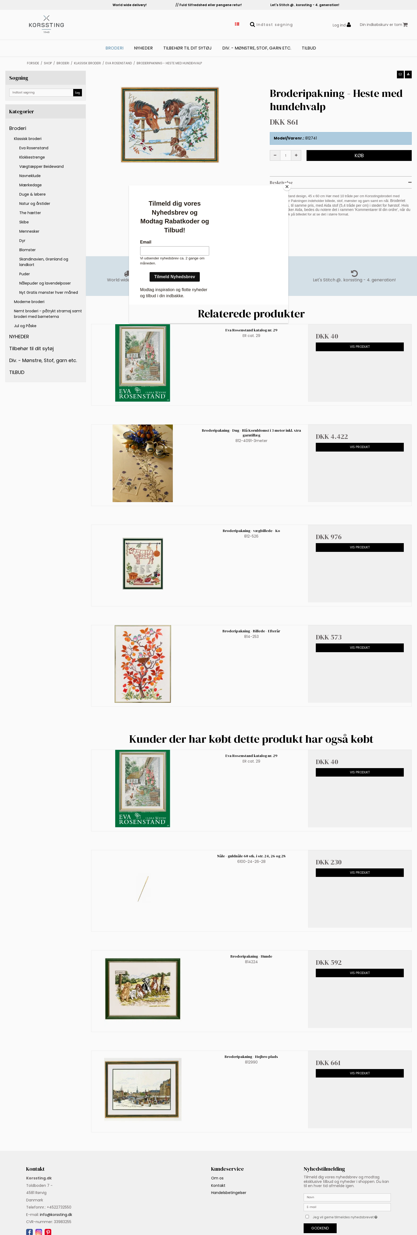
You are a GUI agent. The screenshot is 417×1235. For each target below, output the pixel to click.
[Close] (287, 187)
